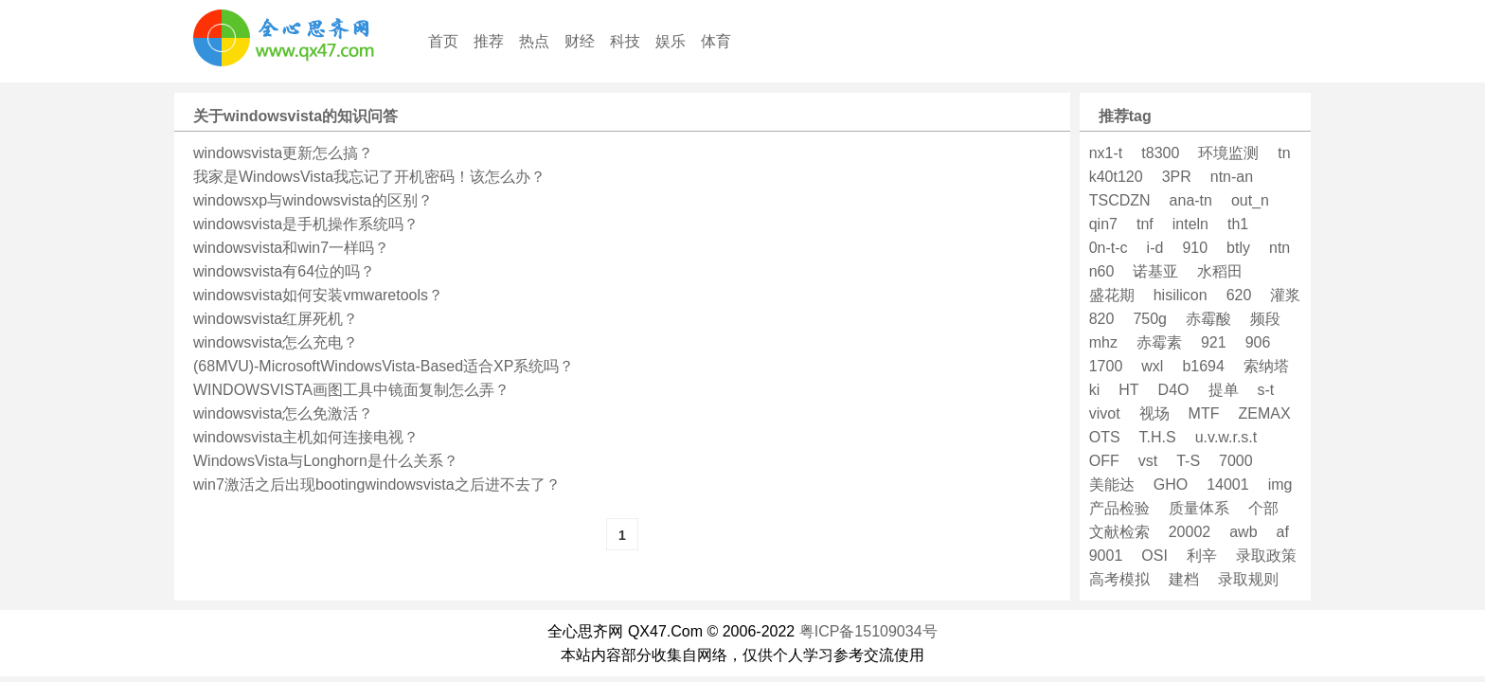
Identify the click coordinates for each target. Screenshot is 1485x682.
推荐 (489, 41)
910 (1195, 248)
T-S (1188, 461)
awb (1243, 532)
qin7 (1103, 224)
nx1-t (1106, 153)
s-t (1266, 390)
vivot (1104, 413)
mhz (1103, 342)
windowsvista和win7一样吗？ (291, 248)
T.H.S (1157, 437)
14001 (1228, 484)
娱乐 (670, 41)
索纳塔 (1266, 366)
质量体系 (1199, 508)
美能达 (1112, 484)
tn (1284, 153)
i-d (1155, 248)
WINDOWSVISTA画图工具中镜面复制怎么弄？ (351, 390)
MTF (1204, 413)
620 (1239, 295)
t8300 (1160, 153)
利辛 (1202, 555)
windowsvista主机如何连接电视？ (306, 437)
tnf (1145, 224)
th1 (1237, 224)
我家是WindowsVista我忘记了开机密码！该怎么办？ (369, 177)
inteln (1190, 224)
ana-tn (1191, 200)
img (1280, 484)
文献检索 (1119, 532)
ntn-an (1231, 177)
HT (1128, 390)
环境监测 (1228, 153)
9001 (1106, 555)
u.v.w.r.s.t (1226, 437)
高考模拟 (1119, 579)
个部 (1263, 508)
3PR (1176, 177)
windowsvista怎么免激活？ (283, 413)
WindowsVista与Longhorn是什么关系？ (325, 461)
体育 (716, 41)
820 (1102, 319)
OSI (1154, 555)
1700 (1106, 366)
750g (1150, 319)
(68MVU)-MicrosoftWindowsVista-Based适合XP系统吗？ (383, 366)
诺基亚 (1155, 271)
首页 (443, 41)
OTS (1104, 437)
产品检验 (1119, 508)
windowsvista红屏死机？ (275, 319)
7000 (1236, 461)
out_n (1250, 200)
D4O (1174, 390)
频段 (1265, 319)
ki (1094, 390)
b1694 (1203, 366)
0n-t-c (1108, 248)
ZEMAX (1264, 413)
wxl (1152, 366)
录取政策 (1266, 555)
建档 (1184, 579)
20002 (1190, 532)
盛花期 (1112, 295)
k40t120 (1116, 177)
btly (1238, 248)
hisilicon (1181, 295)
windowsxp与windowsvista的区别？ (313, 200)
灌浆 (1285, 295)
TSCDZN (1120, 200)
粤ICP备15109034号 (868, 631)
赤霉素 (1159, 342)
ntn (1279, 248)
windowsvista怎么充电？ (275, 342)
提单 (1223, 390)
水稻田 (1220, 271)
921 (1213, 342)
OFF (1104, 461)
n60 (1102, 271)
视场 (1154, 413)
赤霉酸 (1208, 319)
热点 (534, 41)
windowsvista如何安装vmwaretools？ (318, 295)
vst (1147, 461)
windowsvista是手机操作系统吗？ (306, 224)
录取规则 (1248, 579)
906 (1258, 342)
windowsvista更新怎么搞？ (283, 153)
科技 (625, 41)
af (1283, 532)
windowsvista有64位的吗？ (284, 271)
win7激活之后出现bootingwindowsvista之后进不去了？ (377, 484)
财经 (579, 41)
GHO (1171, 484)
